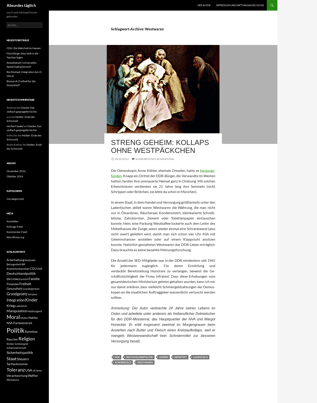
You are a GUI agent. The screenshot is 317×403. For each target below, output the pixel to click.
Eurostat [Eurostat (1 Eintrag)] (23, 279)
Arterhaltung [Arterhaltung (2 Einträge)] (15, 260)
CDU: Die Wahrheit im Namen (24, 48)
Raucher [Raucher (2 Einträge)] (12, 339)
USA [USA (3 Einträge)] (28, 370)
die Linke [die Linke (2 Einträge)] (13, 279)
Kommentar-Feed (17, 232)
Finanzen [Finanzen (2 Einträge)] (13, 284)
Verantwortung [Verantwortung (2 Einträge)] (17, 375)
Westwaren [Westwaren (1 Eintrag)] (13, 379)
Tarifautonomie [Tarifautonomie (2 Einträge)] (17, 364)
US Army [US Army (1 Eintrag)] (37, 370)
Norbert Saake (15, 126)
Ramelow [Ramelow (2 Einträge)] (31, 331)
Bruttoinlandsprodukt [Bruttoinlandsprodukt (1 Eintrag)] (18, 268)
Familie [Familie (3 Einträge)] (34, 279)
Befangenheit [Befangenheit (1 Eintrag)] (14, 264)
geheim (163, 357)
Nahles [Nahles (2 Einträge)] (33, 317)
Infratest (180, 357)
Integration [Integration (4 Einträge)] (16, 300)
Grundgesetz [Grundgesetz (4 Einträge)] (17, 294)
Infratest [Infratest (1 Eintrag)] (32, 294)
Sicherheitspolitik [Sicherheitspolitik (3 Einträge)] (20, 352)
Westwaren (145, 362)
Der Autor (203, 5)
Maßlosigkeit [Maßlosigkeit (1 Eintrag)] (35, 311)
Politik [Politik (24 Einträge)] (15, 330)
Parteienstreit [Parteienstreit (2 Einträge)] (22, 323)
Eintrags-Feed (15, 226)
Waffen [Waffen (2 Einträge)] (33, 375)
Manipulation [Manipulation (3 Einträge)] (17, 311)
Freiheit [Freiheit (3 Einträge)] (25, 284)
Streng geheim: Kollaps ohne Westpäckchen (160, 146)
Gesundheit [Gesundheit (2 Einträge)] (14, 288)
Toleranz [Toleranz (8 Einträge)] (16, 370)
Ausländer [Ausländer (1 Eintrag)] (30, 260)
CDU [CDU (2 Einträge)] (33, 268)
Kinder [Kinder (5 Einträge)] (31, 299)
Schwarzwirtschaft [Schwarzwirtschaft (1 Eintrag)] (16, 347)
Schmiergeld (123, 362)
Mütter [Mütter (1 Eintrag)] (24, 317)
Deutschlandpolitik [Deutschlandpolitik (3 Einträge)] (21, 273)
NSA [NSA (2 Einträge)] (10, 323)
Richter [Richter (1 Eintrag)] (10, 343)
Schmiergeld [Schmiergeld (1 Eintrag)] (21, 343)
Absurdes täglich (21, 5)
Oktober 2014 (15, 176)
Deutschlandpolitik (139, 357)
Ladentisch (200, 357)
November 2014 (16, 171)
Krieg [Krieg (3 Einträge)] (11, 305)
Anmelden (12, 221)
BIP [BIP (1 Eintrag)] (23, 264)
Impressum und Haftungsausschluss (240, 5)
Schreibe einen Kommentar (154, 159)
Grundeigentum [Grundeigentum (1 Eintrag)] (31, 288)
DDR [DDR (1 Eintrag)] (39, 268)
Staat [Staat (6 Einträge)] (12, 358)
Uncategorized (15, 199)
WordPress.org (15, 237)
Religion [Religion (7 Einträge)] (26, 338)
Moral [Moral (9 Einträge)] (13, 317)
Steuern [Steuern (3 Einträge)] (23, 359)
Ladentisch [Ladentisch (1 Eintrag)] (21, 306)
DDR (117, 357)
